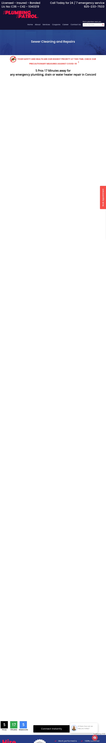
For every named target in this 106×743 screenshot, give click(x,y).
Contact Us (76, 24)
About (37, 24)
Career (65, 24)
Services (46, 24)
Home (30, 24)
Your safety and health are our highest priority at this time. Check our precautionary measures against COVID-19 (53, 60)
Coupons (56, 24)
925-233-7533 (94, 6)
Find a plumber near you (92, 22)
